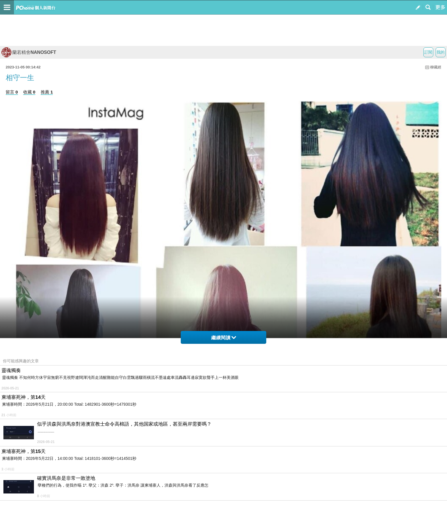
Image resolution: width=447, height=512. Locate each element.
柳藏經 (435, 67)
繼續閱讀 (223, 337)
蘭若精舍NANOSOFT (28, 52)
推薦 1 (47, 92)
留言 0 (12, 92)
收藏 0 (29, 92)
